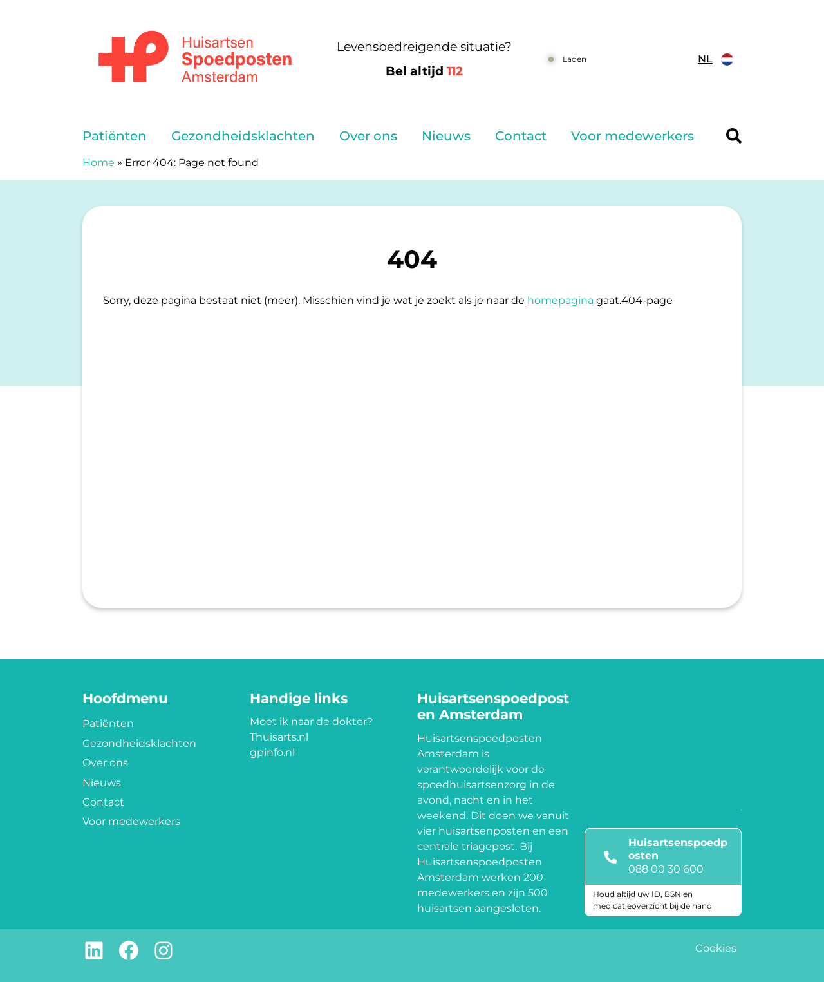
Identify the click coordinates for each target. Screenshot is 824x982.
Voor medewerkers (632, 136)
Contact (521, 136)
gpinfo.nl (272, 752)
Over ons (368, 136)
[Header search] (734, 136)
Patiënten (114, 136)
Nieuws (446, 136)
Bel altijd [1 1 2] (424, 71)
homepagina (560, 300)
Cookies (715, 948)
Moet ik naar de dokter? (311, 721)
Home (98, 162)
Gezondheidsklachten (243, 136)
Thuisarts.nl (279, 737)
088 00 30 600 (666, 869)
